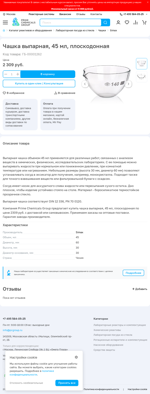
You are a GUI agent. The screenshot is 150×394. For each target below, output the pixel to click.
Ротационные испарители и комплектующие (120, 339)
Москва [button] (9, 14)
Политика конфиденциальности (101, 389)
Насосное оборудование (108, 344)
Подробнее (133, 273)
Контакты (96, 14)
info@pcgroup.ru (12, 330)
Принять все (66, 382)
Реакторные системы (41, 14)
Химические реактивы (107, 329)
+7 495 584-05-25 (133, 14)
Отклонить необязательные (26, 382)
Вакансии (65, 14)
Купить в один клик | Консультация (39, 83)
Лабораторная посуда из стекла (113, 334)
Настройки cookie (137, 389)
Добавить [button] (139, 289)
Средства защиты (104, 349)
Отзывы (80, 14)
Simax (79, 232)
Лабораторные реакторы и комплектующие (120, 324)
